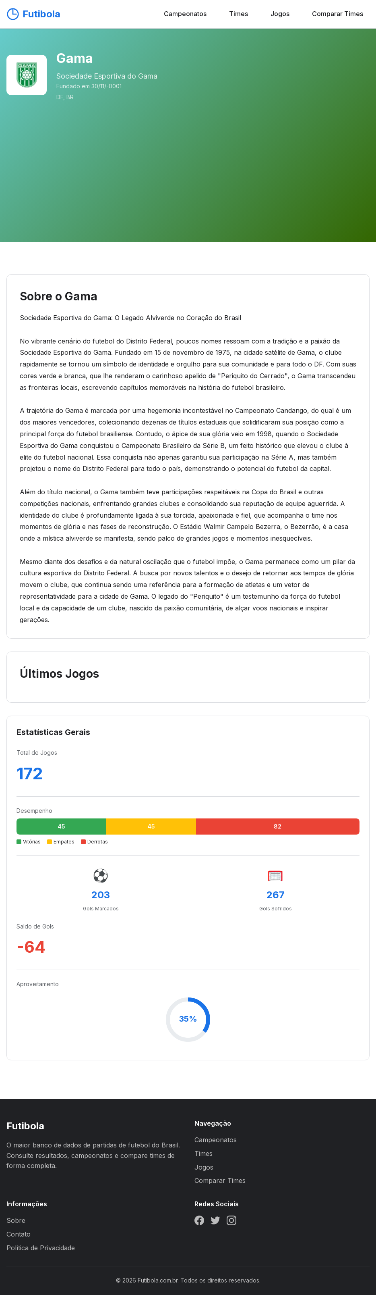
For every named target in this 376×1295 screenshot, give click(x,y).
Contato (18, 1234)
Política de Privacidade (40, 1248)
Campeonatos (185, 14)
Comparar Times (337, 14)
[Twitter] (215, 1222)
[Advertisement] (188, 162)
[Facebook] (199, 1222)
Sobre (15, 1220)
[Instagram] (231, 1222)
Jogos (280, 14)
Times (238, 14)
